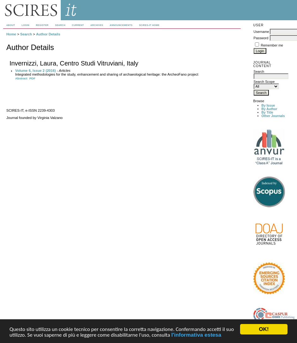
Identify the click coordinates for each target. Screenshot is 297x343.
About (10, 25)
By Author (269, 109)
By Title (267, 112)
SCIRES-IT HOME (149, 25)
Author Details (48, 34)
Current (78, 25)
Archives (96, 25)
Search (60, 25)
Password (261, 38)
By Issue (268, 105)
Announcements (121, 25)
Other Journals (273, 116)
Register (42, 25)
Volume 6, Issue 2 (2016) (35, 70)
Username (261, 32)
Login (25, 25)
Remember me (272, 45)
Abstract (21, 78)
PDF (32, 78)
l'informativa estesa (196, 335)
